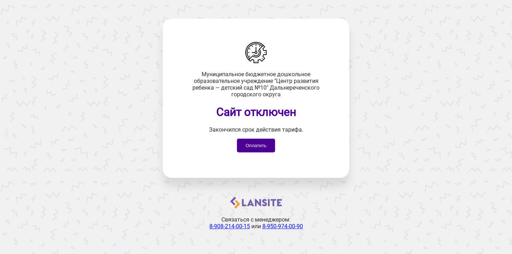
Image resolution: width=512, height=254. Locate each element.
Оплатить (255, 145)
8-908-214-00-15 (229, 226)
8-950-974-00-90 (282, 226)
